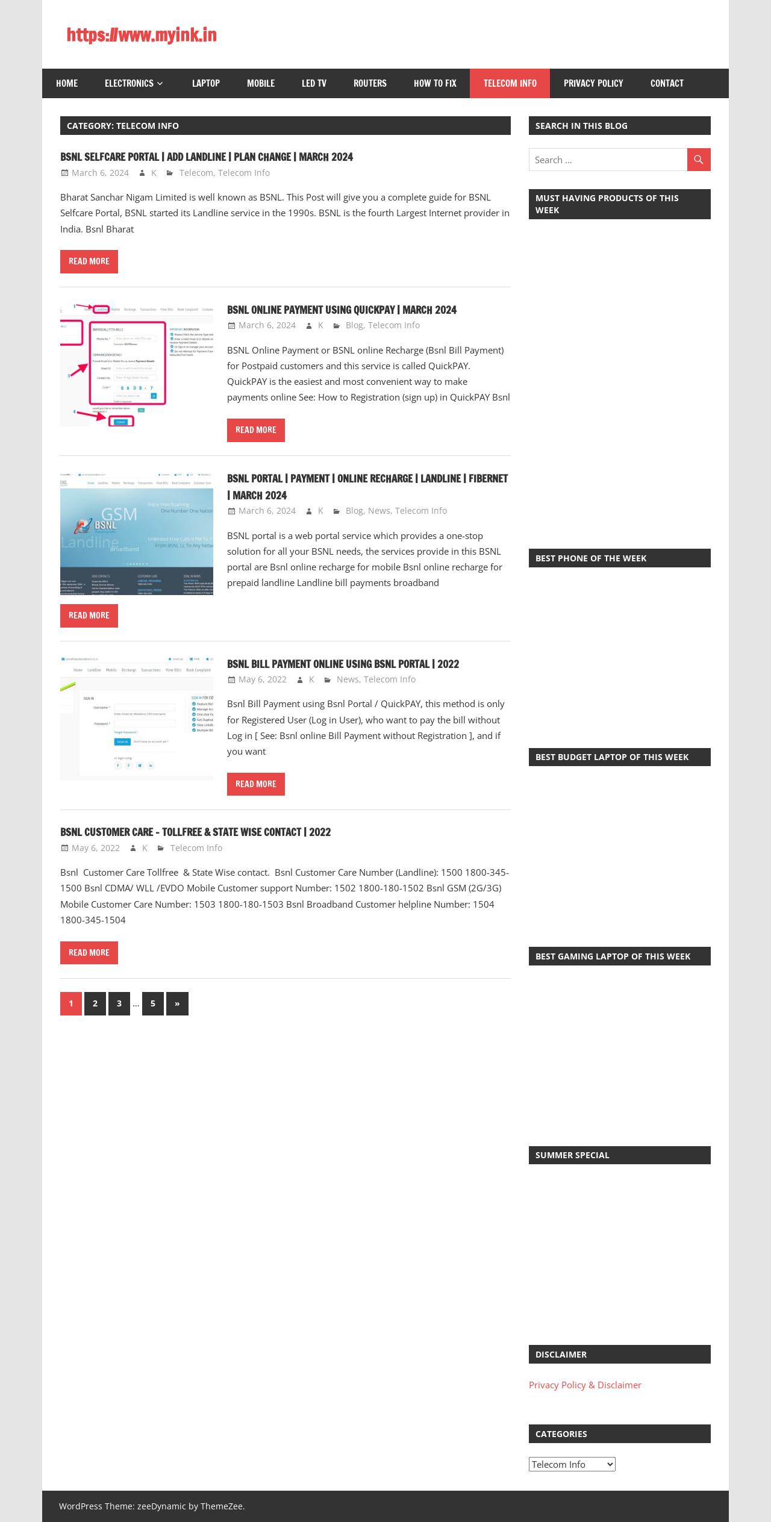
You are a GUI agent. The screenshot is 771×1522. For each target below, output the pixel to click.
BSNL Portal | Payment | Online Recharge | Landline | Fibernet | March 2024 (368, 486)
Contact (667, 83)
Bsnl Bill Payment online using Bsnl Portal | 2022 (366, 663)
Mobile (261, 83)
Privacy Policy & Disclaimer (585, 1385)
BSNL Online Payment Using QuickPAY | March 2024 (364, 309)
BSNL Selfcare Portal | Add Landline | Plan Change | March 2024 (235, 156)
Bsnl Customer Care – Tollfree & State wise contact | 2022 (222, 831)
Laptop (206, 83)
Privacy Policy (593, 83)
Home (67, 83)
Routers (370, 83)
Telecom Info (510, 83)
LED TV (314, 83)
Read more (89, 261)
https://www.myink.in (150, 34)
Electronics (129, 83)
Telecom (196, 172)
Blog (354, 325)
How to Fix (435, 83)
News (379, 510)
